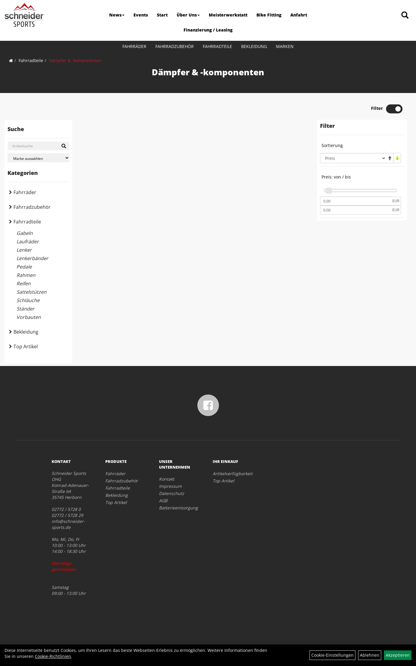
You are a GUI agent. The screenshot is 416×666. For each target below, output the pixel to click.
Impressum (170, 486)
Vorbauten (28, 317)
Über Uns (188, 15)
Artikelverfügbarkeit (233, 473)
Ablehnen (369, 655)
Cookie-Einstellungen (332, 655)
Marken (285, 46)
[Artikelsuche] (405, 15)
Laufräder (27, 241)
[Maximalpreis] (355, 210)
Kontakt (166, 479)
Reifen (23, 283)
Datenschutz (171, 493)
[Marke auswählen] (38, 158)
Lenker (24, 250)
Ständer (25, 308)
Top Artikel (25, 346)
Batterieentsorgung (178, 508)
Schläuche (28, 300)
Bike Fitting (268, 15)
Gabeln (24, 233)
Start (162, 15)
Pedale (24, 266)
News (116, 15)
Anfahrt (298, 15)
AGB (163, 500)
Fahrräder (134, 46)
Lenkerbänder (32, 258)
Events (140, 15)
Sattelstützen (31, 292)
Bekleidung (254, 46)
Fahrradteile (217, 46)
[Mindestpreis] (355, 201)
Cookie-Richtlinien (53, 656)
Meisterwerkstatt (228, 15)
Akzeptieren (398, 655)
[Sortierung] (353, 158)
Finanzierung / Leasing (208, 30)
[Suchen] (63, 146)
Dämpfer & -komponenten (75, 60)
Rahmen (25, 275)
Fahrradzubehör (174, 46)
